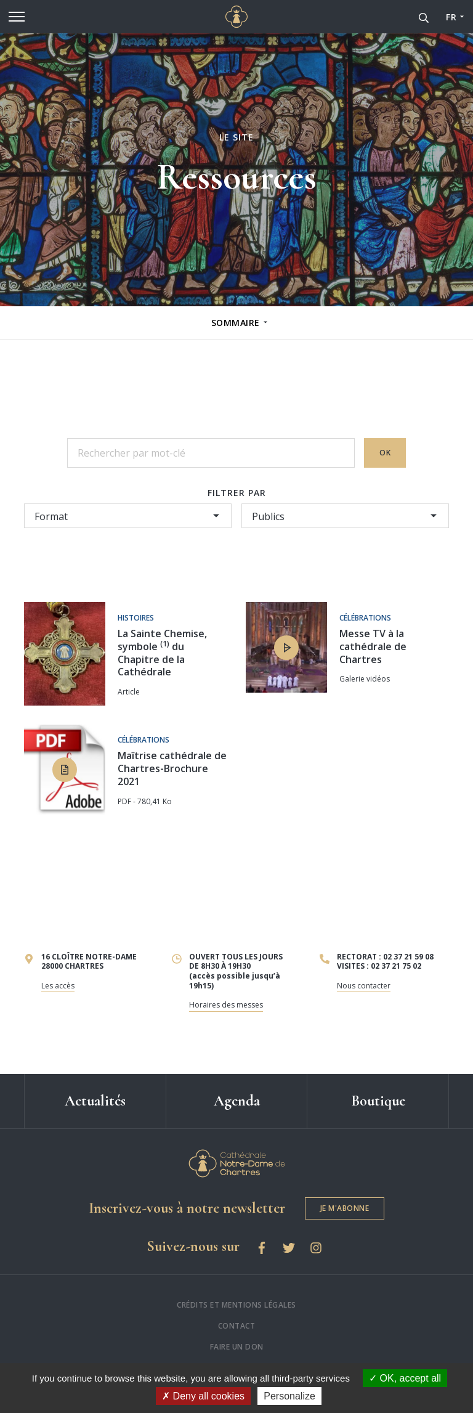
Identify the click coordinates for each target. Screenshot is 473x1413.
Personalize (289, 1396)
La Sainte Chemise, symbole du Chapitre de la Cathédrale (162, 652)
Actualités (95, 1101)
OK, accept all (405, 1378)
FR (451, 17)
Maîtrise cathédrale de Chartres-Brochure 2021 (172, 768)
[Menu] (16, 16)
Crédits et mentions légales (236, 1305)
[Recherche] (424, 16)
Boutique (378, 1101)
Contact (237, 1326)
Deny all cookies (203, 1396)
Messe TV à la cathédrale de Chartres (372, 646)
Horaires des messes (226, 1005)
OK (384, 452)
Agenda (237, 1101)
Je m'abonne (345, 1208)
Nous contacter (363, 985)
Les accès (58, 985)
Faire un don (237, 1347)
